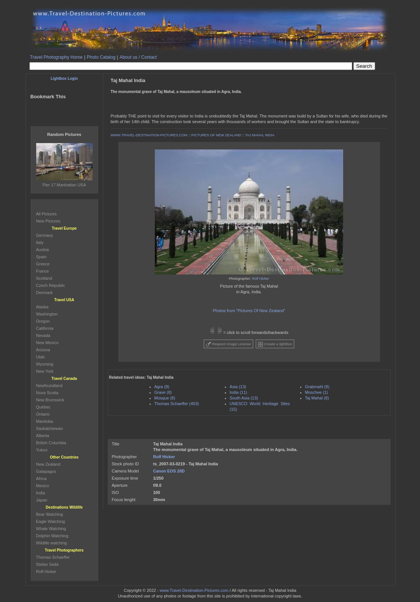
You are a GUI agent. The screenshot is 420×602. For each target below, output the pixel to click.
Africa (41, 478)
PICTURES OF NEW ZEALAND (216, 135)
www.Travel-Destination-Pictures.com (194, 590)
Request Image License (228, 344)
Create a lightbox (275, 344)
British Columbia (51, 442)
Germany (44, 235)
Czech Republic (50, 285)
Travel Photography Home (56, 57)
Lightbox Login (64, 78)
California (44, 328)
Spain (41, 257)
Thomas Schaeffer (53, 557)
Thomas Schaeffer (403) (176, 403)
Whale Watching (51, 528)
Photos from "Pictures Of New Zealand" (249, 310)
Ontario (43, 414)
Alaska (42, 307)
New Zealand (48, 464)
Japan (41, 500)
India (40, 493)
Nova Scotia (47, 392)
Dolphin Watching (52, 535)
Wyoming (44, 364)
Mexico (42, 485)
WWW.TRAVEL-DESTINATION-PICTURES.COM (149, 135)
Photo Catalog (101, 57)
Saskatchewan (49, 428)
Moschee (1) (316, 392)
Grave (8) (163, 392)
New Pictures (48, 221)
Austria (42, 249)
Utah (40, 357)
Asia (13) (238, 386)
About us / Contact (138, 57)
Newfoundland (49, 385)
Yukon (42, 450)
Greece (43, 264)
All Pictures (46, 214)
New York (44, 371)
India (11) (238, 392)
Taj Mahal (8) (317, 398)
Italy (40, 242)
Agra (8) (162, 386)
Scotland (44, 278)
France (42, 271)
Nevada (43, 335)
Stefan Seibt (47, 564)
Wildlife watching (51, 543)
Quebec (43, 407)
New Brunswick (50, 400)
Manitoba (44, 421)
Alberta (42, 435)
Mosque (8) (165, 398)
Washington (47, 314)
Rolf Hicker (260, 278)
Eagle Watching (50, 521)
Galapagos (46, 471)
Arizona (43, 349)
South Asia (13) (244, 398)
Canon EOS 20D (169, 471)
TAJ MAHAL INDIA (260, 135)
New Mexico (47, 342)
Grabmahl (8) (317, 386)
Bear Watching (49, 514)
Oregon (43, 321)
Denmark (44, 292)
